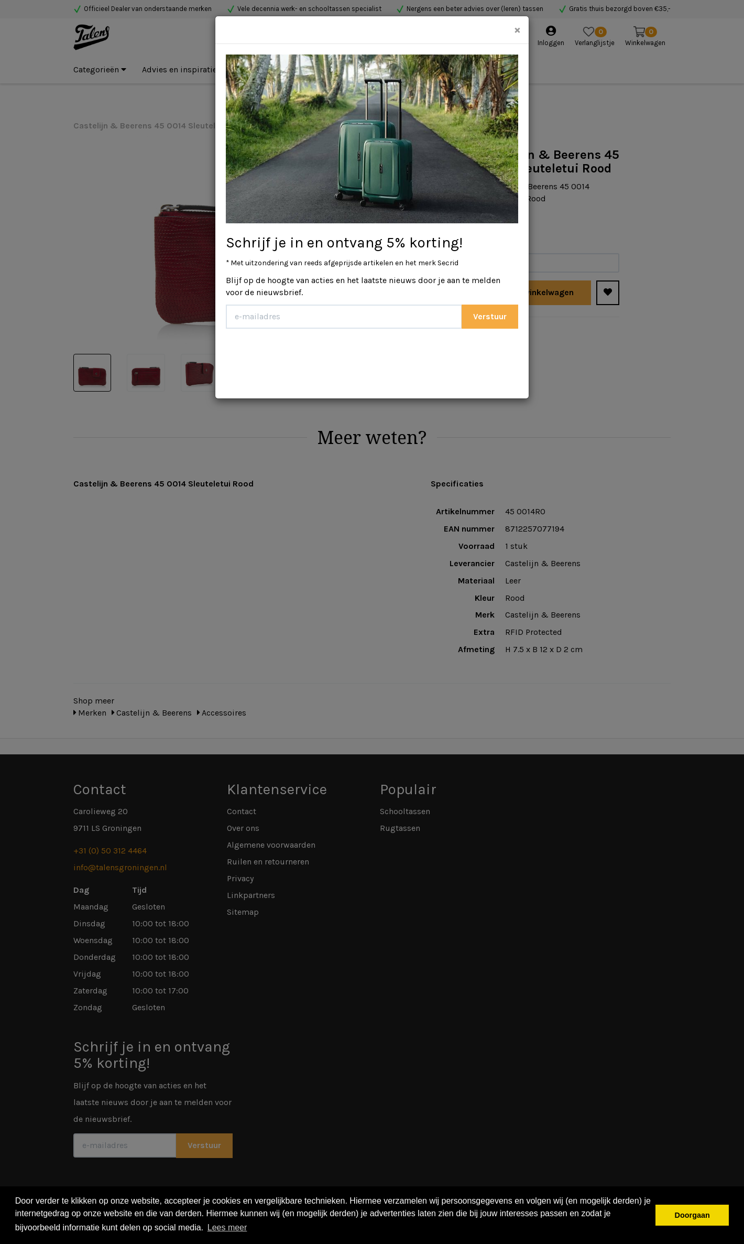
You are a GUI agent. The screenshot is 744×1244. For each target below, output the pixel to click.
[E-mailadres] (344, 317)
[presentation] (305, 359)
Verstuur (490, 316)
